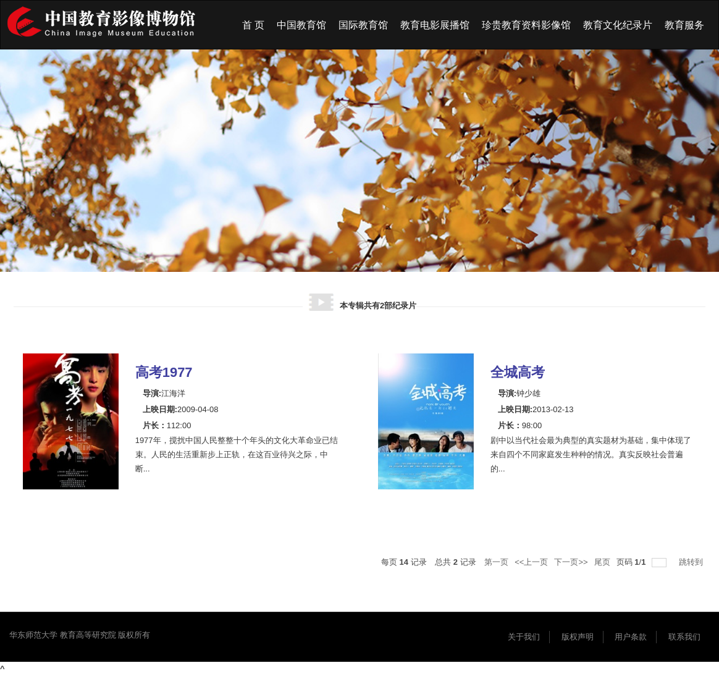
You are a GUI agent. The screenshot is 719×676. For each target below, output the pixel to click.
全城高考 (517, 372)
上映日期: (160, 409)
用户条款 (631, 636)
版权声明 (577, 636)
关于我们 (524, 636)
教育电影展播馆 (434, 25)
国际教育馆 (363, 25)
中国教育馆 (301, 25)
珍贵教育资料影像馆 (526, 25)
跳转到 (692, 562)
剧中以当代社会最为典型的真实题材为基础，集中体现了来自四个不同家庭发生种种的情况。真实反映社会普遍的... (590, 454)
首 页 (253, 25)
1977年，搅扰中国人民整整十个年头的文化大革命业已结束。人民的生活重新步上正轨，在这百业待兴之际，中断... (236, 454)
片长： (155, 425)
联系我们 (684, 636)
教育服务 (684, 25)
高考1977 (164, 372)
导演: (152, 393)
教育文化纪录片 (617, 25)
